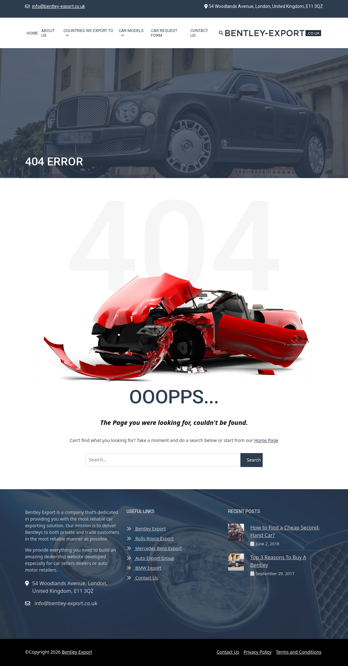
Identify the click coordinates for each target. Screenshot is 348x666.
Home (32, 33)
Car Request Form (164, 33)
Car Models (131, 33)
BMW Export (144, 568)
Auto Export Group (150, 558)
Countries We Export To (88, 33)
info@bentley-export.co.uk (58, 6)
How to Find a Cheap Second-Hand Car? (285, 531)
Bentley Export (146, 529)
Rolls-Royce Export (150, 538)
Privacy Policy (258, 652)
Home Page (266, 440)
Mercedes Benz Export (154, 548)
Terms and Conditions (298, 652)
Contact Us (199, 33)
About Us (48, 33)
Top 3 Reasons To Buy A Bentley (278, 561)
